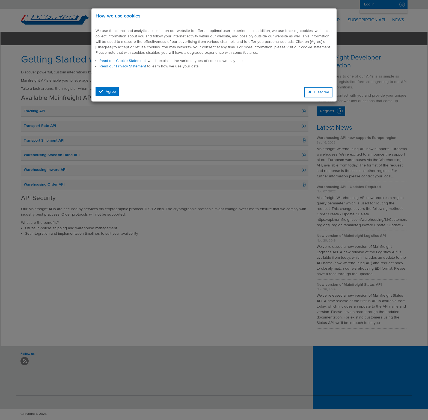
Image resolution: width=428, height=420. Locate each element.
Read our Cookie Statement (122, 60)
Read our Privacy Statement (122, 66)
